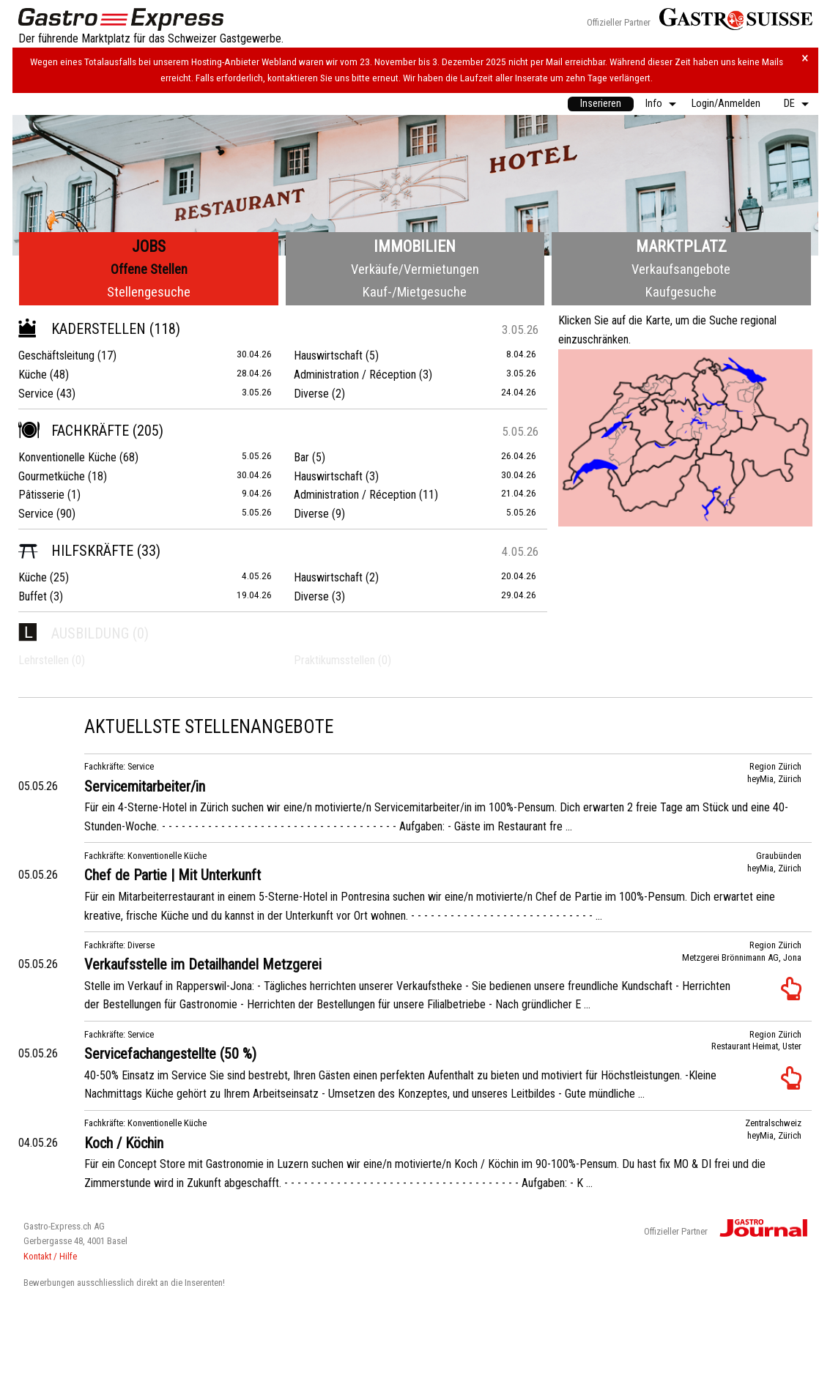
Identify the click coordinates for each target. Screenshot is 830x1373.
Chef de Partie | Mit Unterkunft (172, 875)
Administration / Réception (355, 375)
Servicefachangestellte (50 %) (170, 1054)
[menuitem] (601, 104)
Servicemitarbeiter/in (144, 786)
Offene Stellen (149, 269)
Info (653, 103)
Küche (32, 375)
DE (789, 103)
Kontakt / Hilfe (50, 1256)
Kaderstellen (82, 329)
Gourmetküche (51, 476)
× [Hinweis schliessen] (805, 58)
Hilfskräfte (75, 550)
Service (35, 394)
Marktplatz (681, 246)
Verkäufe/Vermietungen (415, 269)
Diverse (311, 394)
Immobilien (415, 246)
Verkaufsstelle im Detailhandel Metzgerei (203, 964)
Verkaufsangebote (680, 269)
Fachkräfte (73, 430)
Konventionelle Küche (67, 457)
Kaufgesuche (680, 291)
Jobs (149, 246)
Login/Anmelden (726, 103)
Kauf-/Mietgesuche (415, 291)
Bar (301, 457)
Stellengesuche (148, 291)
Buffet (32, 596)
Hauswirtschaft (328, 355)
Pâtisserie (41, 495)
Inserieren (600, 103)
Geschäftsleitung (56, 355)
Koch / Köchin (123, 1143)
